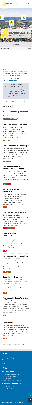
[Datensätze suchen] (14, 101)
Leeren (29, 48)
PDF (9, 184)
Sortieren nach (7, 106)
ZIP (4, 315)
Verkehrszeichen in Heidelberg (15, 125)
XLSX (5, 184)
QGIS (8, 140)
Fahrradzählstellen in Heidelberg (15, 256)
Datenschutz (6, 360)
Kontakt (5, 356)
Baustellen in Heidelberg (12, 277)
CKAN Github (6, 378)
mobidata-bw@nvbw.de (10, 80)
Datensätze (16, 45)
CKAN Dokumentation (9, 376)
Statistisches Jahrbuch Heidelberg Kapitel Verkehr (13, 167)
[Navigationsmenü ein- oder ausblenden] (28, 4)
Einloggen (5, 364)
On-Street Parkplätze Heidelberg (15, 212)
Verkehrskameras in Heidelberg (15, 146)
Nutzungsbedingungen (10, 358)
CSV (5, 140)
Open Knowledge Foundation (12, 381)
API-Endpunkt (7, 389)
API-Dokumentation (11, 346)
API (25, 344)
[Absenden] (26, 101)
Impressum (6, 362)
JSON (5, 161)
